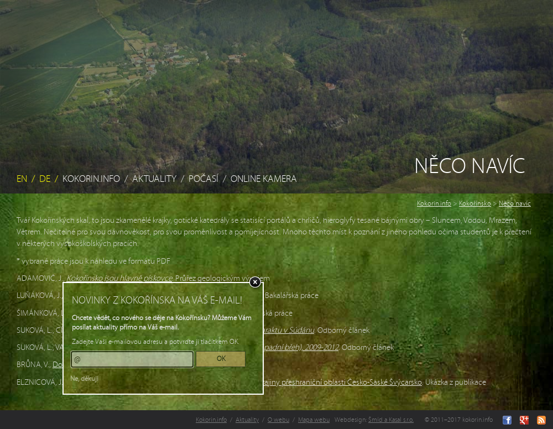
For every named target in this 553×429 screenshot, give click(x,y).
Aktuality (154, 179)
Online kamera (264, 179)
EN (22, 179)
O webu (278, 419)
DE (44, 179)
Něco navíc (515, 203)
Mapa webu (314, 419)
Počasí (203, 179)
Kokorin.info (91, 179)
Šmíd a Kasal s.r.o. (391, 419)
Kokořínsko (475, 203)
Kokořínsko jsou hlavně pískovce (119, 278)
